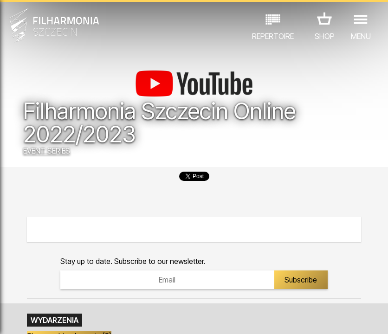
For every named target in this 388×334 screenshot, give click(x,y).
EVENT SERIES (46, 150)
